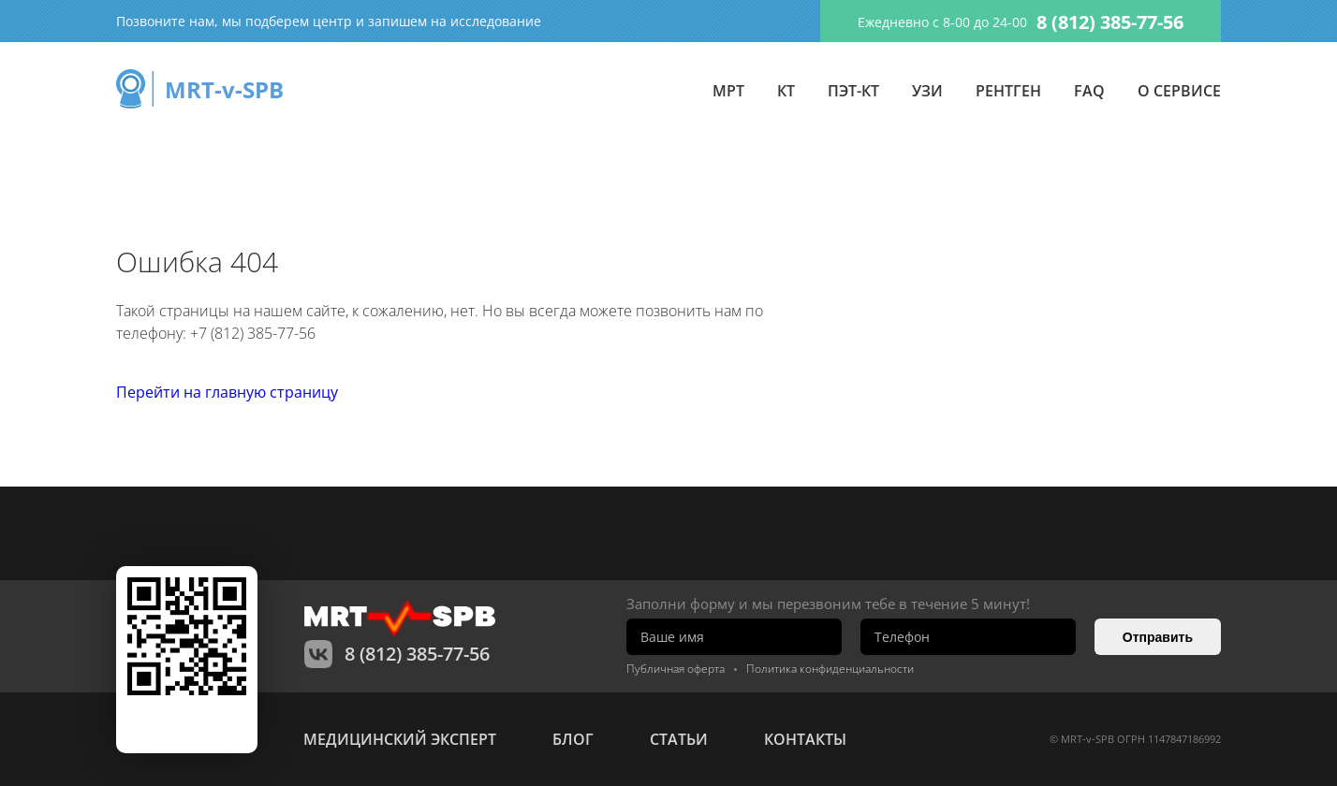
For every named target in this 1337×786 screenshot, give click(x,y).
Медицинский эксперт (399, 739)
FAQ (1089, 90)
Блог (573, 739)
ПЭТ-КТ (853, 90)
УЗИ (927, 90)
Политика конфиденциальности (830, 669)
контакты (805, 739)
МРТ (728, 90)
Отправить (1158, 637)
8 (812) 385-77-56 (1109, 22)
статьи (679, 739)
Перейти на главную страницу (227, 392)
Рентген (1008, 90)
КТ (786, 90)
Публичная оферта (675, 669)
